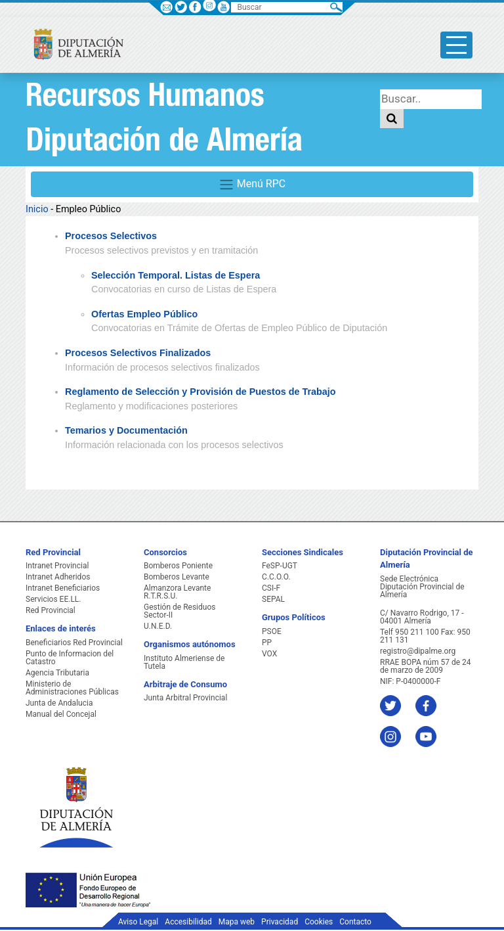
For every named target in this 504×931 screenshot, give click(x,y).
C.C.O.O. (276, 577)
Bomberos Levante (176, 577)
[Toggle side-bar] (456, 45)
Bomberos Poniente (178, 566)
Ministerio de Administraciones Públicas (72, 688)
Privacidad (279, 922)
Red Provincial (50, 610)
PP (267, 643)
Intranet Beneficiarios (63, 588)
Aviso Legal (138, 922)
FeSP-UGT (279, 566)
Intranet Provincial (57, 566)
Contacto (355, 922)
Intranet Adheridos (58, 577)
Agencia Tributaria (57, 673)
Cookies (318, 922)
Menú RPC (252, 185)
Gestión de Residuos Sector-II (179, 611)
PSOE (272, 631)
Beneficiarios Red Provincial (74, 643)
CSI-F (271, 588)
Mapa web (237, 922)
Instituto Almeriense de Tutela (184, 662)
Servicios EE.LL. (53, 599)
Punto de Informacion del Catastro (70, 658)
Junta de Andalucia (59, 703)
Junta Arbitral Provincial (185, 698)
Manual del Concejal (61, 714)
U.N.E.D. (158, 626)
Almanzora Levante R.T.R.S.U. (177, 592)
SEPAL (273, 599)
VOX (269, 654)
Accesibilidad (188, 922)
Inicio (37, 209)
